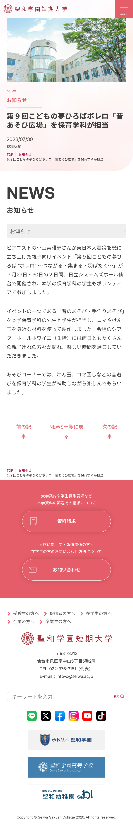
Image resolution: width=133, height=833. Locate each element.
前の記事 (23, 431)
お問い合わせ (66, 569)
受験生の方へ (26, 613)
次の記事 (109, 431)
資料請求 (66, 521)
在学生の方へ (99, 613)
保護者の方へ (62, 613)
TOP (10, 154)
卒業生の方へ (58, 621)
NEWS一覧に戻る (66, 431)
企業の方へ (24, 621)
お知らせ (14, 146)
